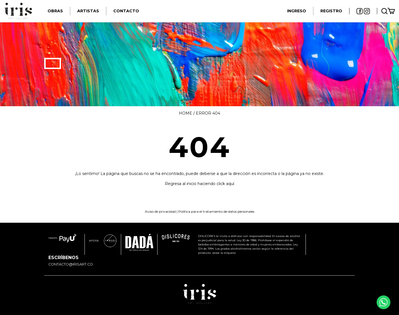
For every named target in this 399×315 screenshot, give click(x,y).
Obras (55, 10)
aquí (230, 183)
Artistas (88, 10)
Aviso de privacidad (160, 211)
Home (185, 113)
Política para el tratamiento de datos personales (216, 211)
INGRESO (296, 10)
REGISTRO (331, 10)
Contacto (126, 10)
